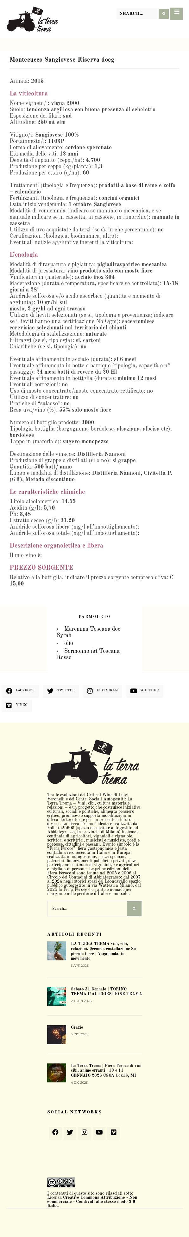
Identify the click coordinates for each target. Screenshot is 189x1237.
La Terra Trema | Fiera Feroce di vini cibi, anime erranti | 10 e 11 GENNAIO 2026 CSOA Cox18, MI (106, 1071)
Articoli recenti (74, 934)
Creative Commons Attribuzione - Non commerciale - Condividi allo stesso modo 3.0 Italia (92, 1201)
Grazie (77, 1028)
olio (68, 643)
